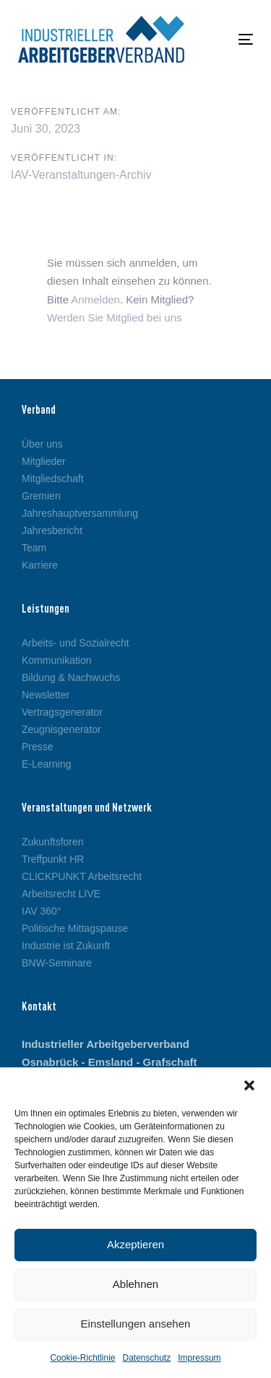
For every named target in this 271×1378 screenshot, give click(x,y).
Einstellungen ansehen (136, 1323)
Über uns (42, 444)
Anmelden (95, 299)
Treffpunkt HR (53, 859)
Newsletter (45, 695)
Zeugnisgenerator (61, 729)
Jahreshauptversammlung (80, 513)
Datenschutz (147, 1358)
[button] (249, 1085)
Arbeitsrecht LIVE (61, 893)
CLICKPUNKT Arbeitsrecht (82, 876)
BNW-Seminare (57, 963)
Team (34, 548)
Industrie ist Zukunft (66, 945)
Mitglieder (44, 461)
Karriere (40, 565)
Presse (37, 746)
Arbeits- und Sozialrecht (75, 643)
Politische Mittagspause (75, 928)
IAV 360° (41, 911)
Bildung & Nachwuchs (71, 677)
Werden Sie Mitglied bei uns (114, 317)
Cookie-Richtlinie (82, 1358)
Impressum (199, 1358)
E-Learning (47, 764)
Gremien (41, 496)
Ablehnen (135, 1284)
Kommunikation (57, 660)
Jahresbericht (52, 530)
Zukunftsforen (53, 842)
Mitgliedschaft (53, 478)
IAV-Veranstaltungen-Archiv (81, 175)
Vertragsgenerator (62, 712)
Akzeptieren (135, 1244)
